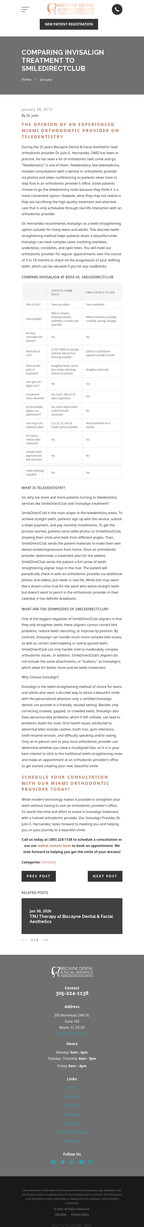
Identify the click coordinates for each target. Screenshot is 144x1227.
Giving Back (72, 1105)
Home (72, 1087)
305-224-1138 (72, 993)
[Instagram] (90, 1162)
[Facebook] (53, 1162)
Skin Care (72, 1123)
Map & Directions (72, 1033)
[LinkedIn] (72, 1162)
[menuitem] (60, 1214)
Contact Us (72, 1141)
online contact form (54, 845)
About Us (72, 1096)
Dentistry (49, 862)
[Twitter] (62, 1162)
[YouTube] (81, 1162)
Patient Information (72, 1132)
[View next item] (44, 940)
